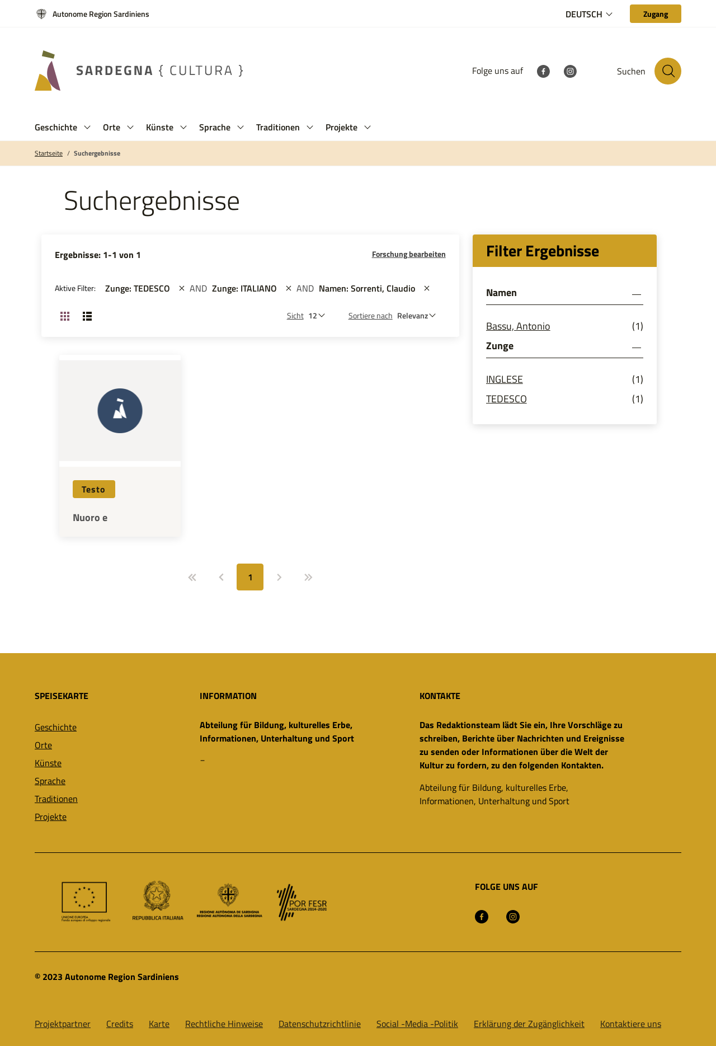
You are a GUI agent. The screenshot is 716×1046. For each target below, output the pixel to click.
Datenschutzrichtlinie (320, 1023)
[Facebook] (543, 70)
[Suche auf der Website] (667, 71)
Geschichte (56, 727)
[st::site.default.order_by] (419, 315)
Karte (159, 1023)
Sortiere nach (370, 315)
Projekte (51, 816)
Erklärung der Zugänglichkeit (529, 1023)
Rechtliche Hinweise (224, 1023)
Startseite (49, 153)
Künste (48, 763)
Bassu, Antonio (518, 326)
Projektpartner (63, 1023)
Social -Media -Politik (417, 1023)
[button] (87, 127)
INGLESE (504, 379)
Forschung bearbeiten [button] (409, 254)
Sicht (295, 315)
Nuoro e (90, 518)
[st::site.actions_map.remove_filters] (182, 288)
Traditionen (56, 798)
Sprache (50, 780)
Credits (119, 1023)
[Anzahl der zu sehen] (319, 315)
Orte (43, 745)
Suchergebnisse (97, 153)
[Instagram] (570, 70)
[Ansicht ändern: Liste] (87, 315)
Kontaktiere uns (630, 1023)
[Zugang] (655, 13)
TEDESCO (506, 398)
